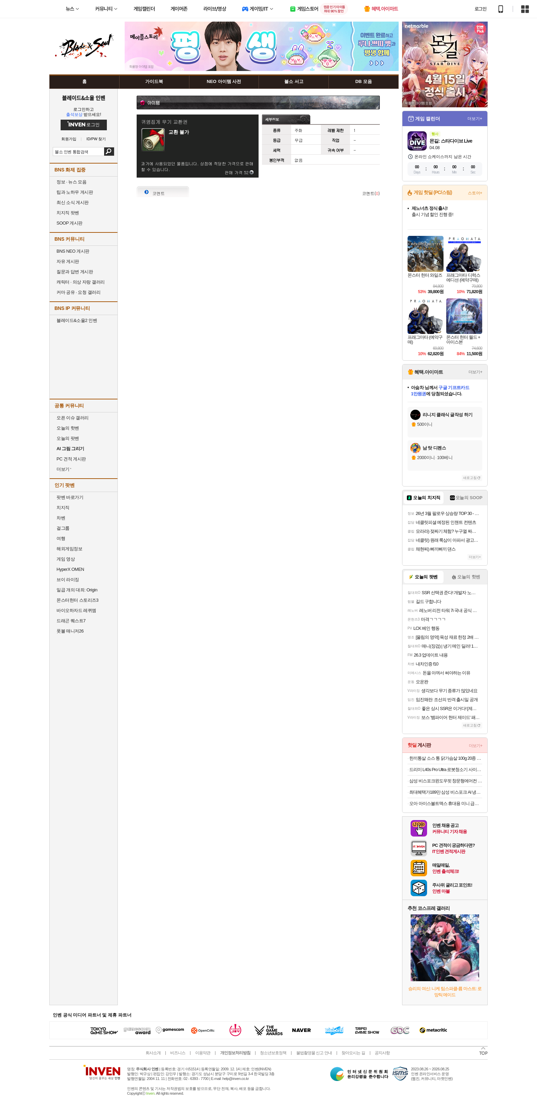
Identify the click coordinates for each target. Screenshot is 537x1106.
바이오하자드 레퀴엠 (76, 610)
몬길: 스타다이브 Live (450, 141)
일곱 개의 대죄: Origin (77, 590)
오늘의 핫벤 (68, 428)
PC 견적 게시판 (71, 459)
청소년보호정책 (273, 1052)
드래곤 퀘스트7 (71, 620)
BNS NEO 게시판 (73, 251)
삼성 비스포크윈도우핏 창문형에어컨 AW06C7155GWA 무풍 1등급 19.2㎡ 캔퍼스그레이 (445, 780)
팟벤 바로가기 (70, 497)
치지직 (63, 507)
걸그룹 (63, 528)
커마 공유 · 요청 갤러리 (78, 292)
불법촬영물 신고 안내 (314, 1052)
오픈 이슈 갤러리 (73, 418)
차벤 (61, 518)
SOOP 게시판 (70, 223)
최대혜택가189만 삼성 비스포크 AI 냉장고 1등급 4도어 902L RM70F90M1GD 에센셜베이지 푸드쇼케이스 (445, 792)
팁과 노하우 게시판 (75, 192)
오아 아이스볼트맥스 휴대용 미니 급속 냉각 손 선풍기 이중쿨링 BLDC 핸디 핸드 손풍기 (445, 803)
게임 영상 (66, 559)
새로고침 (470, 478)
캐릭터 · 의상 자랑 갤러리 (81, 282)
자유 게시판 (68, 261)
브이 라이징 (68, 579)
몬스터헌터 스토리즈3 (77, 600)
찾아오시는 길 (353, 1052)
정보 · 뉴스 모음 (71, 182)
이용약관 (202, 1052)
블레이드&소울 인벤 (83, 97)
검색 (109, 151)
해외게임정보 (69, 548)
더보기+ (474, 119)
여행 (61, 538)
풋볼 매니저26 (70, 631)
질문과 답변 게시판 (75, 271)
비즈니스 (177, 1052)
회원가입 (68, 139)
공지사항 (382, 1052)
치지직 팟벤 (68, 213)
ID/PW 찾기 (96, 139)
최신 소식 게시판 (73, 202)
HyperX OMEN (70, 569)
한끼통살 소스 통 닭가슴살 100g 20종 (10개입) (445, 758)
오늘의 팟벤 (68, 438)
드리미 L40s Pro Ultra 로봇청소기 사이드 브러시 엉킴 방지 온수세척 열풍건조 (445, 769)
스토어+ (475, 193)
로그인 (480, 9)
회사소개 (153, 1052)
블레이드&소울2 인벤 (77, 320)
